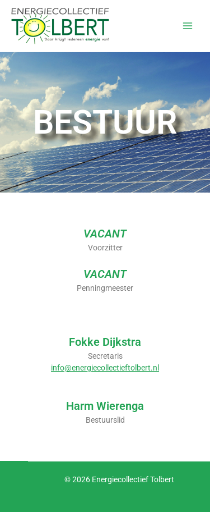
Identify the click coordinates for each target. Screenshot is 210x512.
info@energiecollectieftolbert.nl (105, 367)
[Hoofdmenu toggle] (187, 26)
